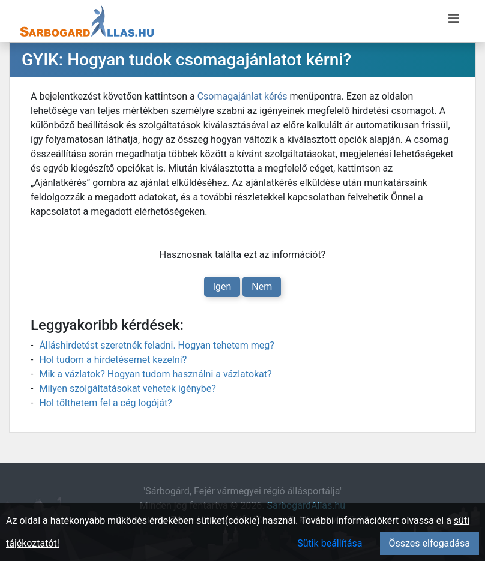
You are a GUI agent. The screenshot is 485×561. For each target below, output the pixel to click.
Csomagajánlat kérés (242, 96)
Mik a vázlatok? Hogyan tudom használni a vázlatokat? (155, 374)
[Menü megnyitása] (454, 18)
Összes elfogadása (429, 543)
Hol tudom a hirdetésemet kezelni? (113, 359)
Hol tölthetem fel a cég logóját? (105, 403)
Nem (262, 286)
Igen (222, 286)
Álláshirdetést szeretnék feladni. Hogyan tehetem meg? (156, 345)
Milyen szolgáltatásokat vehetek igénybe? (127, 388)
